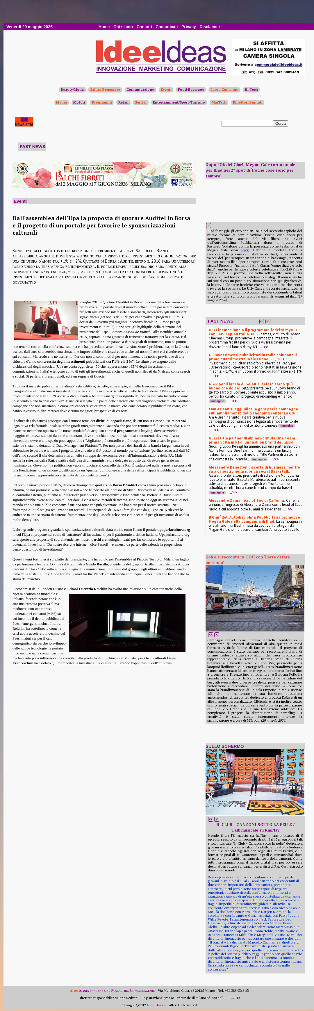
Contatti (144, 26)
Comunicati (167, 26)
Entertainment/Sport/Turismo (179, 102)
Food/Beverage (191, 89)
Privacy (188, 26)
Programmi (102, 102)
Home (104, 26)
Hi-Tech (251, 89)
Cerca (280, 123)
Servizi (141, 102)
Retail (123, 102)
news (244, 250)
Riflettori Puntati (248, 102)
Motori (79, 102)
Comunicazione (140, 89)
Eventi (166, 89)
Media (61, 102)
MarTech (219, 102)
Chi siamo (123, 26)
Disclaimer (209, 26)
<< (262, 321)
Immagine (217, 401)
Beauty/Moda (72, 89)
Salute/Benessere (105, 89)
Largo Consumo (224, 89)
